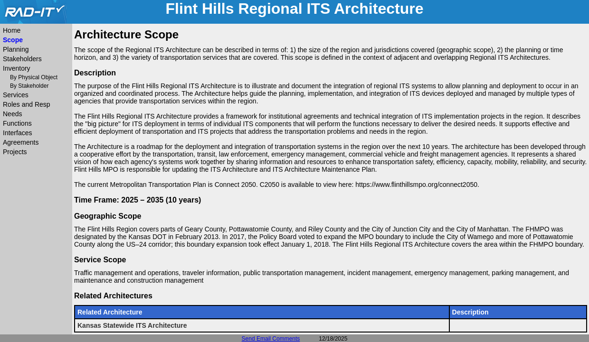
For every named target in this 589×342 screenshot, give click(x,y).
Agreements (20, 142)
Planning (16, 49)
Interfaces (17, 133)
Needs (12, 114)
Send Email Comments (271, 338)
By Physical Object (33, 77)
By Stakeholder (29, 86)
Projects (15, 152)
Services (15, 95)
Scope (13, 40)
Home (11, 30)
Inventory (16, 68)
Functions (17, 123)
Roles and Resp (26, 104)
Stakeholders (22, 59)
